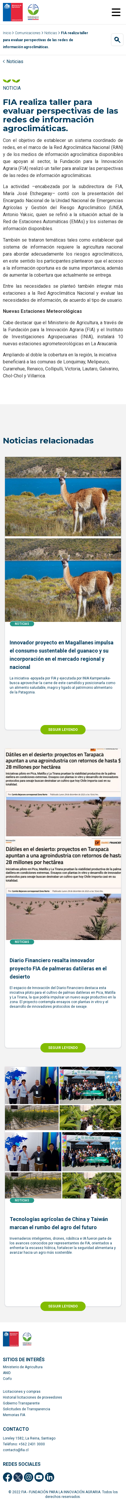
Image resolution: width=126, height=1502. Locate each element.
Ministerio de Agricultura (23, 1367)
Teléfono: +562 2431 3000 (24, 1444)
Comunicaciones (28, 33)
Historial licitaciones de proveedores (32, 1397)
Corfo (7, 1379)
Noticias (50, 33)
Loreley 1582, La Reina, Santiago (29, 1438)
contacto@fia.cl (16, 1450)
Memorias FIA (14, 1415)
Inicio (7, 33)
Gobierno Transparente (21, 1403)
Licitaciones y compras (22, 1392)
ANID (7, 1373)
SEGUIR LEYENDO (63, 730)
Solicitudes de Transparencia (26, 1409)
